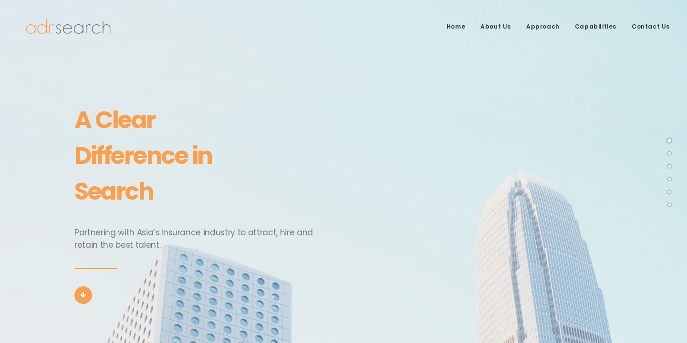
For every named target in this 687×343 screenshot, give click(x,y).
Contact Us (651, 29)
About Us (495, 29)
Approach (543, 29)
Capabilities (595, 29)
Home (456, 29)
